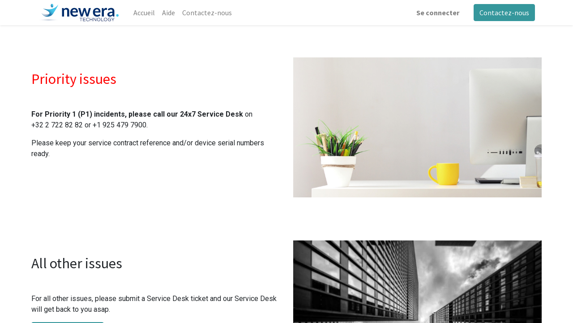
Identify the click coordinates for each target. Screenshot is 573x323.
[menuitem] (144, 13)
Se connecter (437, 12)
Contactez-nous (504, 12)
